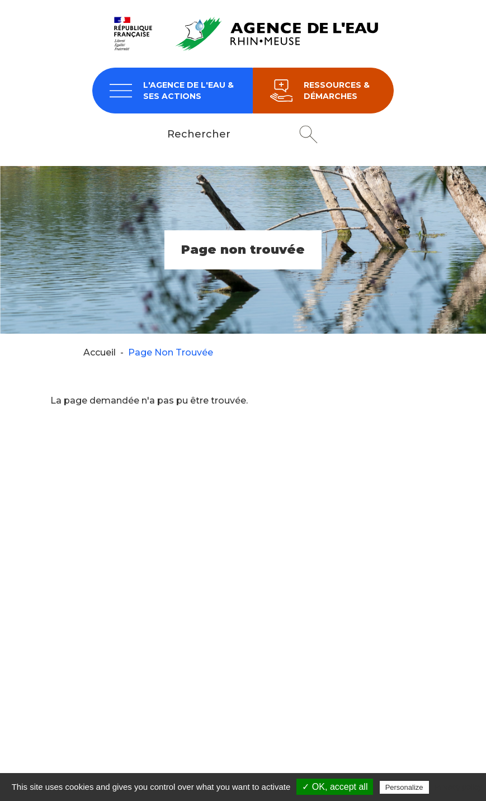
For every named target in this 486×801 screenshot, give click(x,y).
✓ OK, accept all (334, 786)
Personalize (404, 787)
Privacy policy (459, 787)
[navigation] (172, 90)
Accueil (99, 352)
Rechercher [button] (308, 134)
